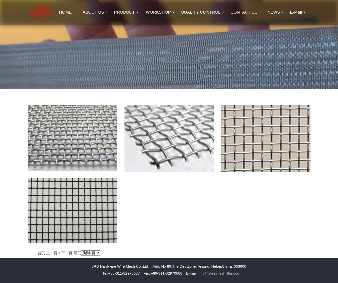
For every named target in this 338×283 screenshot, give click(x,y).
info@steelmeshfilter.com (219, 273)
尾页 (77, 253)
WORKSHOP (158, 12)
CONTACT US (243, 12)
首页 (41, 253)
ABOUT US (93, 12)
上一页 (51, 253)
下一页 (66, 253)
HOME (65, 12)
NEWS (273, 12)
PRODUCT (124, 12)
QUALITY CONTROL (200, 12)
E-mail (296, 12)
